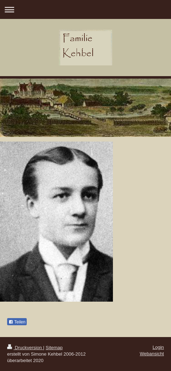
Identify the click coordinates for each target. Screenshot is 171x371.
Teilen (17, 322)
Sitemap (54, 347)
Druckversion (25, 347)
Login (158, 347)
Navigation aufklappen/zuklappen (85, 9)
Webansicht (152, 353)
